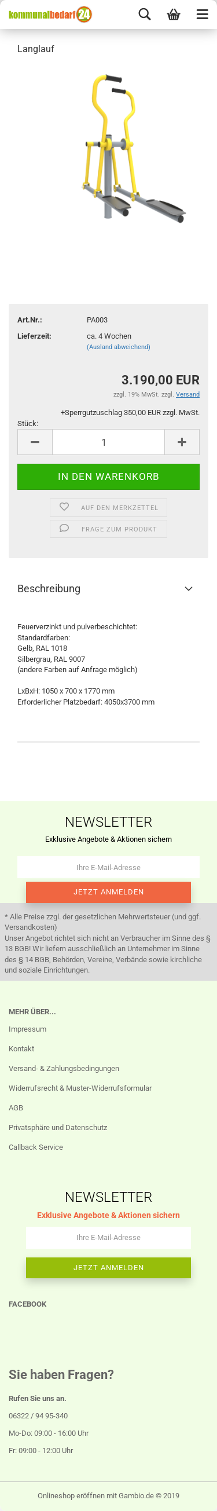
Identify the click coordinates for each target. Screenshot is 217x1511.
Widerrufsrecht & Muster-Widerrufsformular (80, 1088)
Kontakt (21, 1048)
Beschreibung (48, 588)
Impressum (27, 1029)
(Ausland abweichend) (118, 347)
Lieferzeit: (34, 336)
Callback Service (36, 1147)
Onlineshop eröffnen (71, 1495)
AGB (16, 1107)
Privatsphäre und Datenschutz (58, 1127)
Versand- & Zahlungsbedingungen (64, 1068)
